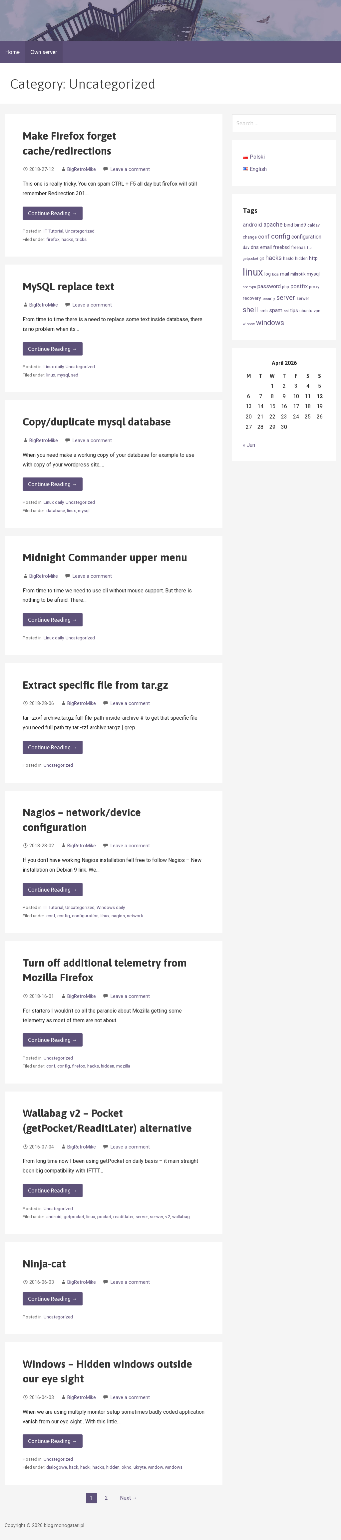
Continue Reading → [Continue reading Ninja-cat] (52, 1299)
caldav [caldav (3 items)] (313, 225)
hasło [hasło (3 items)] (288, 258)
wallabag (181, 1216)
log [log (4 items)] (267, 274)
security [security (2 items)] (268, 299)
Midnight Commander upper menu (105, 557)
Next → (129, 1498)
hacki (85, 1467)
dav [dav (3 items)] (246, 247)
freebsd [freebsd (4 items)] (281, 247)
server (142, 1216)
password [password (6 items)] (269, 286)
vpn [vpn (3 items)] (317, 310)
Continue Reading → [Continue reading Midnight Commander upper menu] (52, 620)
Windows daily (111, 907)
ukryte (140, 1467)
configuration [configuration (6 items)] (306, 237)
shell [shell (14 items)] (250, 310)
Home (12, 52)
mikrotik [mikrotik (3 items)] (297, 274)
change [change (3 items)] (250, 237)
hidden (107, 1066)
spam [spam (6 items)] (275, 310)
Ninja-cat (44, 1263)
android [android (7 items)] (252, 224)
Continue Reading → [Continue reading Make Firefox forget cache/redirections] (52, 213)
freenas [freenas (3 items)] (298, 247)
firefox (53, 239)
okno (127, 1467)
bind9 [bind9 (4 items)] (300, 225)
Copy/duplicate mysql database (97, 421)
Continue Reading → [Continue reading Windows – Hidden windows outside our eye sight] (52, 1441)
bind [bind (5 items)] (288, 225)
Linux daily (54, 366)
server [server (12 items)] (285, 298)
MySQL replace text (68, 286)
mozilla (123, 1066)
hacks (67, 239)
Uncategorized (80, 231)
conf (50, 915)
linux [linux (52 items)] (253, 272)
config (63, 915)
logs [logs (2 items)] (275, 274)
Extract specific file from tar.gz (95, 685)
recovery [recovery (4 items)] (252, 298)
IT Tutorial (53, 231)
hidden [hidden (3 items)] (301, 258)
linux (50, 375)
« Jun (249, 445)
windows (173, 1467)
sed (74, 375)
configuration (85, 915)
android (54, 1216)
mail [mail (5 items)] (284, 274)
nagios (118, 915)
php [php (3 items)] (285, 286)
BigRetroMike (81, 169)
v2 (167, 1216)
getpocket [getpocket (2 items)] (250, 259)
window (155, 1467)
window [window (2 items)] (249, 324)
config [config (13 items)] (280, 236)
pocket (104, 1216)
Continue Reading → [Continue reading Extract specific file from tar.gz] (52, 747)
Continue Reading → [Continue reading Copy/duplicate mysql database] (52, 484)
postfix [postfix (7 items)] (299, 286)
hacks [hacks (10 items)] (273, 258)
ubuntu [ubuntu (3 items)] (305, 310)
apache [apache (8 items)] (273, 224)
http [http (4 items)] (313, 258)
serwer (156, 1216)
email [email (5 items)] (266, 247)
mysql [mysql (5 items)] (313, 274)
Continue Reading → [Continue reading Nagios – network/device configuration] (52, 890)
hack (73, 1467)
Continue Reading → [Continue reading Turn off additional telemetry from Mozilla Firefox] (52, 1040)
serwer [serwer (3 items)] (302, 298)
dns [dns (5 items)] (255, 247)
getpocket (74, 1216)
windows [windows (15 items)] (270, 323)
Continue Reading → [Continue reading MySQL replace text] (52, 349)
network (135, 915)
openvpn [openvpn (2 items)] (249, 287)
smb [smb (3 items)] (263, 310)
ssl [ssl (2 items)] (286, 311)
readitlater (123, 1216)
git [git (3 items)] (261, 258)
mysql (63, 375)
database (55, 510)
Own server (43, 52)
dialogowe (56, 1467)
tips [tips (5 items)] (294, 311)
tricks (81, 239)
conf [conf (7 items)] (264, 236)
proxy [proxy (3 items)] (314, 286)
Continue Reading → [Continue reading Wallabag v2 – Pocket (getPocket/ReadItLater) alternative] (52, 1190)
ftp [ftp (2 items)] (309, 248)
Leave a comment (130, 169)
